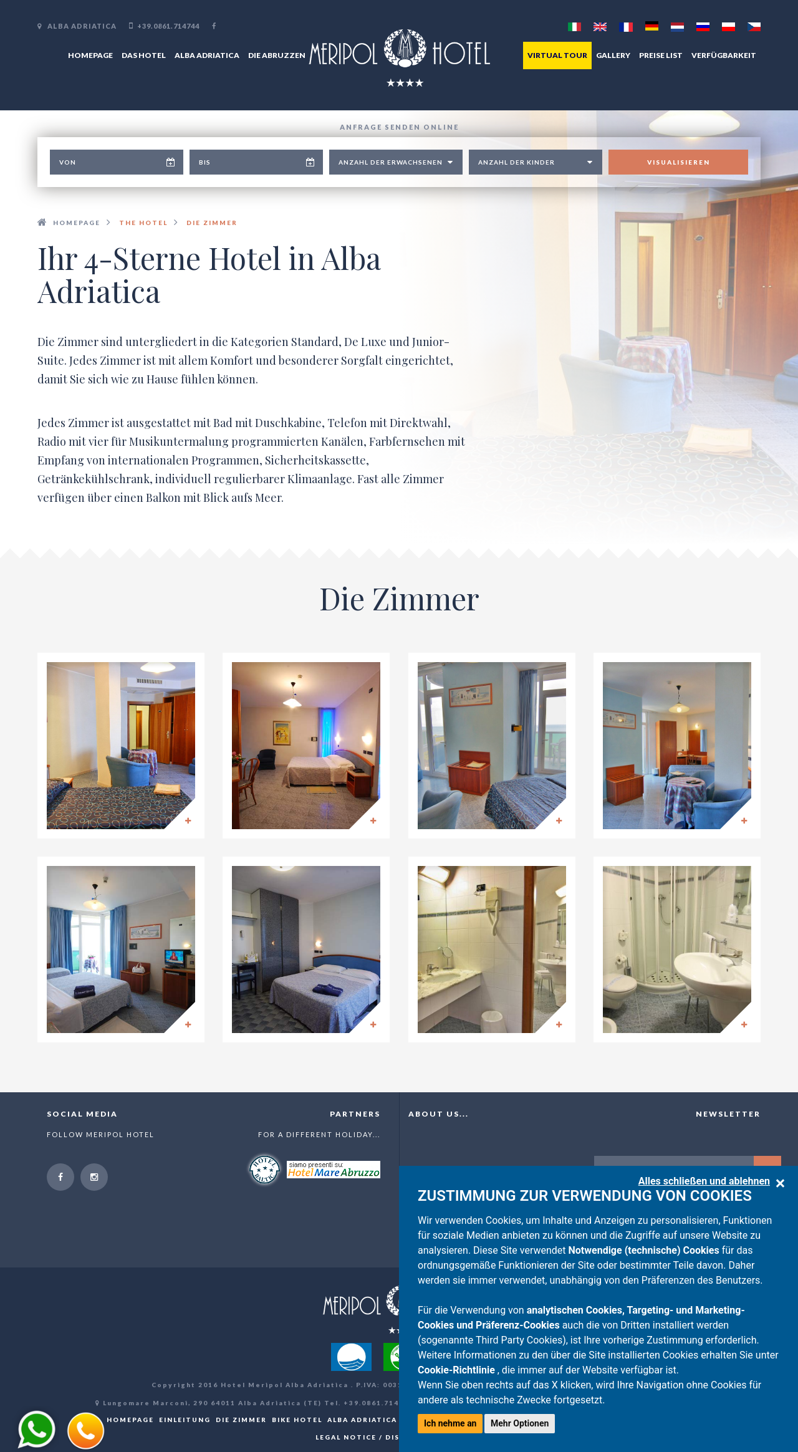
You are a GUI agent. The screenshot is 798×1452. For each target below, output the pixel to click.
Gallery (613, 55)
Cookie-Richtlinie (458, 1370)
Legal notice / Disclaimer (375, 1437)
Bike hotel (297, 1419)
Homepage (90, 55)
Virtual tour (557, 55)
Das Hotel (144, 55)
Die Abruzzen (276, 55)
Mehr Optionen (520, 1423)
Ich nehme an (450, 1423)
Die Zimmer (241, 1419)
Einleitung (185, 1419)
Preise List (661, 55)
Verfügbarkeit (723, 55)
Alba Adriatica (207, 55)
